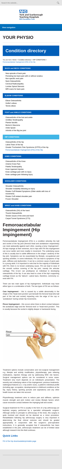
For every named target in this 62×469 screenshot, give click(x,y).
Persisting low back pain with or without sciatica (24, 76)
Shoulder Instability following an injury (20, 189)
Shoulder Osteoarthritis (15, 186)
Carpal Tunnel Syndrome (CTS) (18, 218)
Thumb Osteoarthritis (14, 213)
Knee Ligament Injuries (15, 169)
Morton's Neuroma (13, 125)
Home (14, 60)
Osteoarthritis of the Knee (15, 161)
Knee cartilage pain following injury (19, 174)
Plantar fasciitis (11, 122)
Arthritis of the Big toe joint (16, 130)
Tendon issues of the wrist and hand (20, 216)
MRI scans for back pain (15, 89)
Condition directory (24, 60)
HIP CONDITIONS (39, 60)
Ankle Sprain (11, 128)
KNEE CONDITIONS (13, 156)
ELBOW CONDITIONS (14, 95)
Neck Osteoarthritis (13, 81)
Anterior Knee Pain (13, 164)
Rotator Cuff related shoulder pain (19, 196)
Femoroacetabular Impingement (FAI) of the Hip (24, 150)
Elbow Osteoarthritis (13, 100)
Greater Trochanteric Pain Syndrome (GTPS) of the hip (27, 147)
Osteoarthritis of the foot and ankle (19, 117)
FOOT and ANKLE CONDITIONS (18, 112)
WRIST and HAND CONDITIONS (18, 205)
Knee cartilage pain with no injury (18, 172)
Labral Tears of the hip (14, 145)
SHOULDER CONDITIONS (15, 181)
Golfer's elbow (11, 103)
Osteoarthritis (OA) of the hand (17, 210)
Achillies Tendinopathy (14, 120)
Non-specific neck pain (14, 78)
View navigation (8, 27)
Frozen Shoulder (12, 199)
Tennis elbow (11, 106)
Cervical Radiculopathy (15, 84)
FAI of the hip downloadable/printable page (19, 441)
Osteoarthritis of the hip (15, 142)
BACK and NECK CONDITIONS (18, 68)
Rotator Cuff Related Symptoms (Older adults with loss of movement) (28, 192)
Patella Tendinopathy (14, 167)
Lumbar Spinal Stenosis (15, 86)
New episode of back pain (16, 73)
